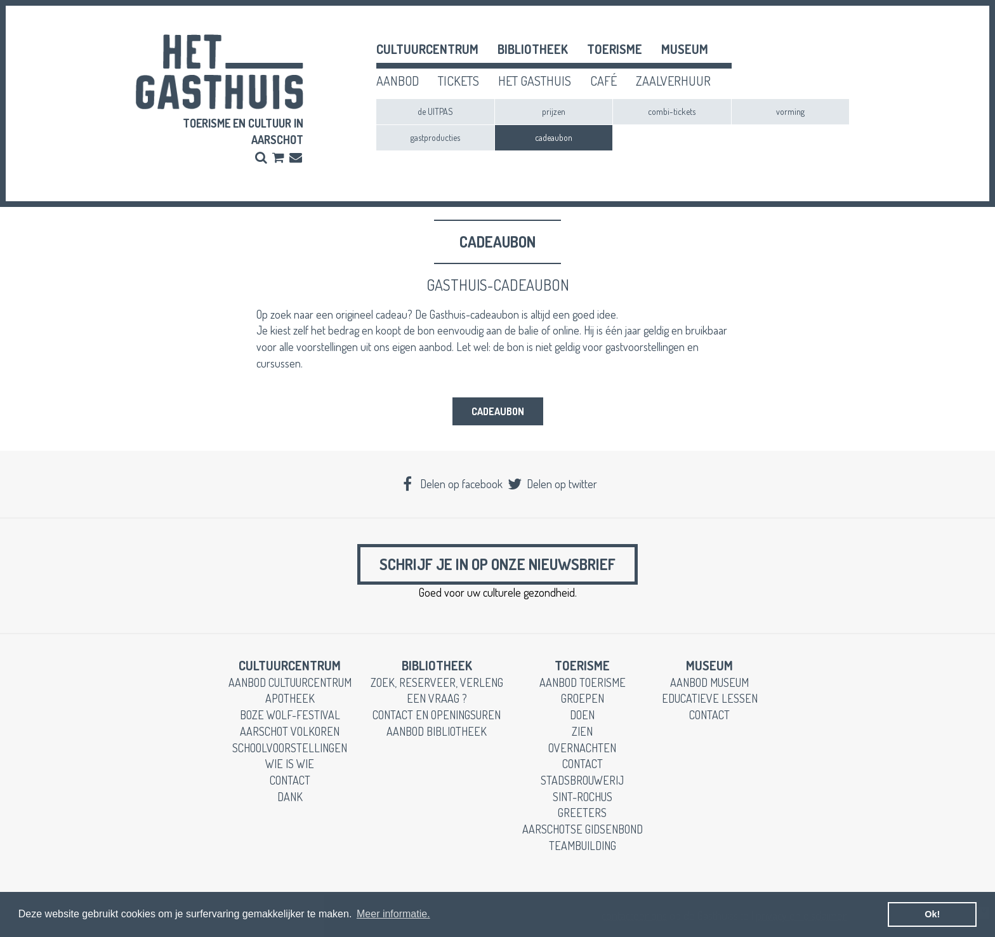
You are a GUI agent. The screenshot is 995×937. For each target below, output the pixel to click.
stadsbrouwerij (582, 780)
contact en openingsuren (436, 715)
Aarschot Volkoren (289, 731)
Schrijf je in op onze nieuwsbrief (497, 564)
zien (582, 731)
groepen (582, 698)
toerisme (614, 49)
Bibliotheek (533, 49)
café (603, 80)
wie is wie (289, 764)
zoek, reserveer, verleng (437, 682)
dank (290, 797)
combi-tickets (671, 111)
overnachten (582, 748)
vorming (790, 111)
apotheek (290, 698)
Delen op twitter (551, 484)
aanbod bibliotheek (436, 731)
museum (684, 49)
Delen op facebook (451, 484)
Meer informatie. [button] (393, 913)
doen (582, 715)
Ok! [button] (932, 914)
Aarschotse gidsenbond (582, 829)
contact (290, 780)
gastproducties (435, 137)
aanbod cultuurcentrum (290, 682)
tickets (458, 80)
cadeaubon (553, 137)
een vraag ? (437, 698)
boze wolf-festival (290, 715)
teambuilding (582, 846)
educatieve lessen (710, 698)
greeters (582, 813)
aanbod (397, 80)
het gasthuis (534, 80)
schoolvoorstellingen (289, 748)
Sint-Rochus (582, 797)
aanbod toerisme (582, 682)
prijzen (553, 111)
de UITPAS (435, 111)
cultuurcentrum (427, 49)
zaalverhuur (673, 80)
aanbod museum (709, 682)
